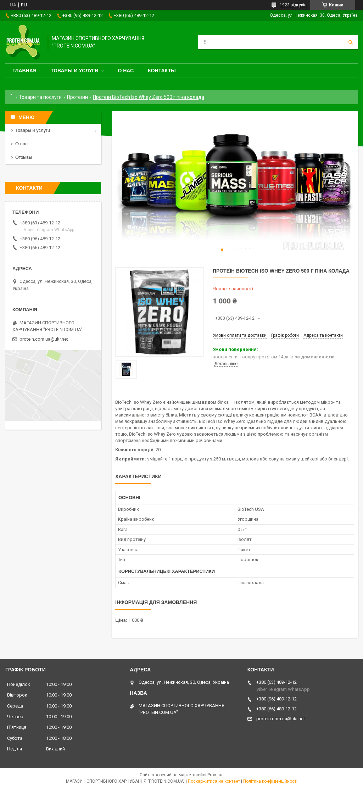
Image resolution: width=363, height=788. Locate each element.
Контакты (161, 70)
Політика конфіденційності (270, 781)
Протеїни (77, 97)
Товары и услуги (75, 70)
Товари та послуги (40, 97)
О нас (126, 70)
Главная (24, 70)
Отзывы (23, 157)
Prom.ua (215, 774)
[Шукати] (351, 42)
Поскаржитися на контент (214, 781)
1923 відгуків (293, 4)
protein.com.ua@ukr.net (43, 339)
